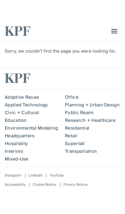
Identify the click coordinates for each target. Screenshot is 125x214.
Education (16, 120)
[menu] (112, 31)
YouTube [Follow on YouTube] (57, 175)
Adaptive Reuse (22, 97)
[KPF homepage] (17, 31)
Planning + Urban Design (92, 105)
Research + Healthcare (90, 120)
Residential (77, 128)
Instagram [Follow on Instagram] (13, 175)
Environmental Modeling (31, 128)
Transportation (81, 151)
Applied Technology (26, 105)
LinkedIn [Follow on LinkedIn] (36, 175)
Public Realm (79, 113)
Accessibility (15, 185)
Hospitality (16, 143)
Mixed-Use (17, 159)
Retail (71, 136)
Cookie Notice (44, 185)
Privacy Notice (75, 185)
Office (72, 97)
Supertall (75, 143)
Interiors (14, 151)
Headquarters (20, 136)
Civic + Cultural (22, 113)
